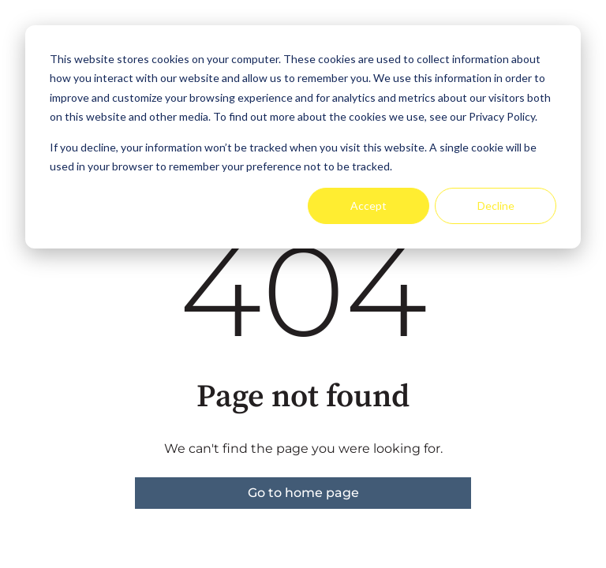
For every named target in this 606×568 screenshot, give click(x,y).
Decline (495, 205)
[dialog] (303, 136)
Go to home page (303, 492)
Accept (368, 205)
